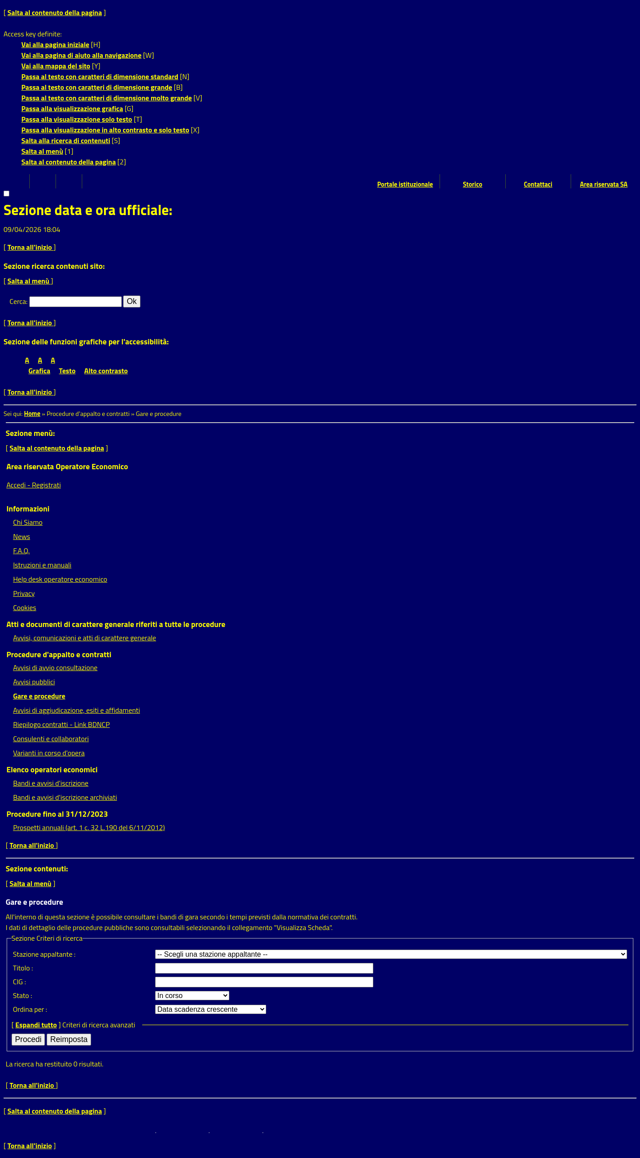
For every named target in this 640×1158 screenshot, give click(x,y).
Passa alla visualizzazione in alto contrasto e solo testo (105, 129)
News (21, 536)
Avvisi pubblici (34, 681)
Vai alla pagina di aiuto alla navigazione (81, 55)
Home (32, 414)
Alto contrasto (106, 370)
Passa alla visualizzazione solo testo (76, 119)
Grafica (39, 370)
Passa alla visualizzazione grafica (72, 108)
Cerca (18, 301)
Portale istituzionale (405, 184)
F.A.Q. (21, 550)
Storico (472, 184)
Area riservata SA (604, 184)
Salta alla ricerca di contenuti (65, 140)
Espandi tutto (36, 1024)
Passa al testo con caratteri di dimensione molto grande (106, 97)
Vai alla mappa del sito (55, 65)
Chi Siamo (27, 522)
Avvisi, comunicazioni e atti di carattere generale (84, 637)
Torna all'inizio (31, 247)
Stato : (22, 995)
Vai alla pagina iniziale (55, 44)
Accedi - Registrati (33, 484)
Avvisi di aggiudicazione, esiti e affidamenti (76, 710)
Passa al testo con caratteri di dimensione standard (99, 76)
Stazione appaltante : (44, 954)
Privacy (24, 593)
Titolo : (23, 967)
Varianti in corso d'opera (48, 752)
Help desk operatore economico (60, 579)
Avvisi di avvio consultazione (55, 667)
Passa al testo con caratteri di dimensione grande (96, 87)
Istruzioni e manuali (42, 564)
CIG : (19, 981)
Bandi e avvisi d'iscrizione (50, 783)
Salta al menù (42, 151)
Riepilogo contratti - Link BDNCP (61, 724)
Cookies (24, 607)
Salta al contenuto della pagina (55, 12)
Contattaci (538, 184)
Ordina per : (30, 1009)
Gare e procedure (39, 696)
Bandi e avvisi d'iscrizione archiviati (65, 797)
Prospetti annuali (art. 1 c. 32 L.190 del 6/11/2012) (88, 827)
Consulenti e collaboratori (50, 738)
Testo (67, 370)
